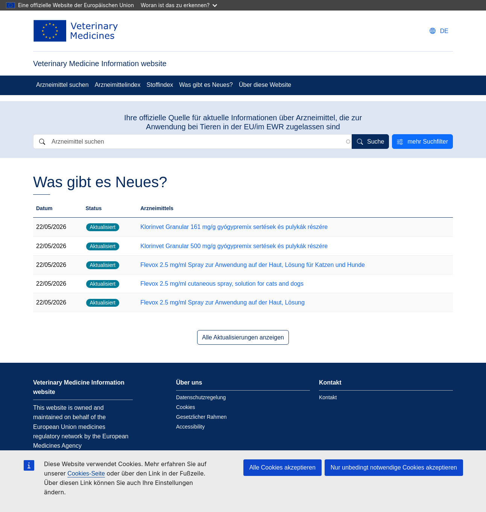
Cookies (185, 407)
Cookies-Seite (86, 473)
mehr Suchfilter (427, 141)
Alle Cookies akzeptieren (282, 467)
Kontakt (328, 397)
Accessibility (190, 427)
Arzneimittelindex (118, 85)
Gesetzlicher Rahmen (201, 417)
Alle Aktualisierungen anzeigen (243, 337)
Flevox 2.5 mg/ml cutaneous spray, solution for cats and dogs (222, 283)
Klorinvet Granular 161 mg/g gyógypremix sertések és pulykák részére (234, 227)
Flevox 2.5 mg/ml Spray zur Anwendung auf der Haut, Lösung (222, 302)
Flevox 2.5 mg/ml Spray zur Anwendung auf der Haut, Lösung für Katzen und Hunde (252, 265)
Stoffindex (159, 85)
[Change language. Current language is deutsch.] (439, 31)
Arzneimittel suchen (62, 85)
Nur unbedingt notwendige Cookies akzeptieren (394, 467)
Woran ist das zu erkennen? (179, 5)
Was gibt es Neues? (206, 85)
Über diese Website (265, 85)
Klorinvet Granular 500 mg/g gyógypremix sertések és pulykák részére (234, 246)
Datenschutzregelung (201, 397)
